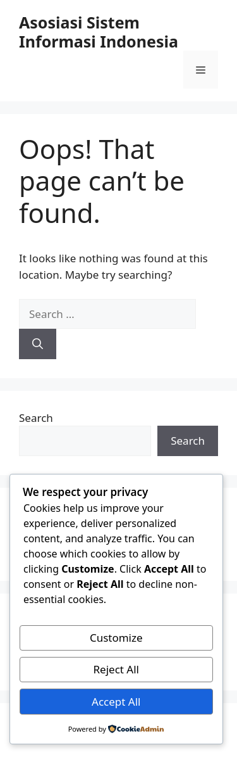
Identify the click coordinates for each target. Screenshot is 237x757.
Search (36, 417)
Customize (116, 637)
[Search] (37, 344)
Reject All (117, 669)
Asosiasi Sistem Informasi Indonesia (98, 31)
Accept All (116, 701)
